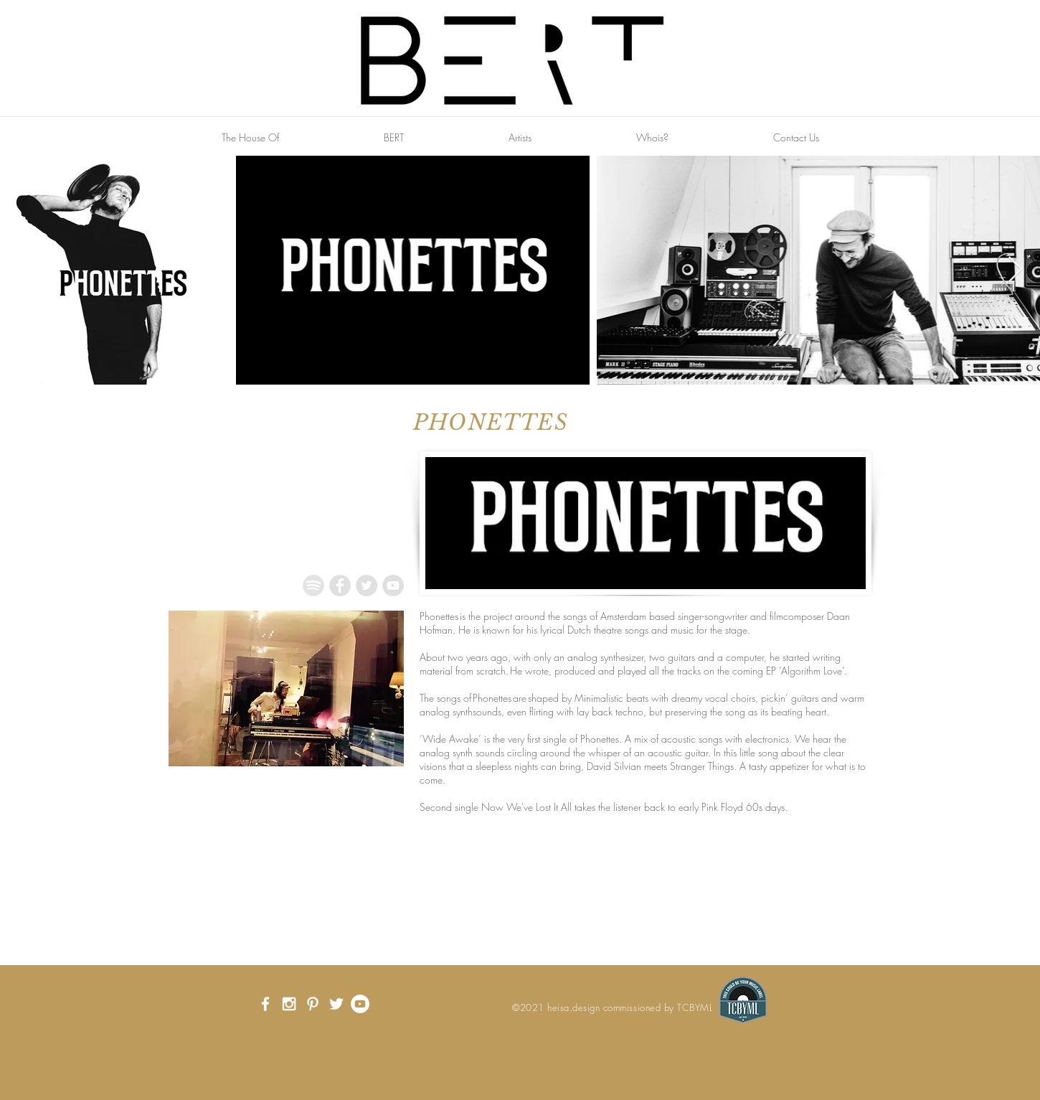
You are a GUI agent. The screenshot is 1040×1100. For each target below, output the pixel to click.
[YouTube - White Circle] (360, 1004)
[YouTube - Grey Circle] (393, 585)
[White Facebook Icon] (265, 1004)
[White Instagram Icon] (289, 1004)
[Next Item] (1015, 270)
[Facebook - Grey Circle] (340, 585)
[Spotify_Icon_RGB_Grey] (313, 585)
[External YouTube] (287, 886)
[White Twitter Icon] (336, 1004)
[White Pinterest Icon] (312, 1004)
